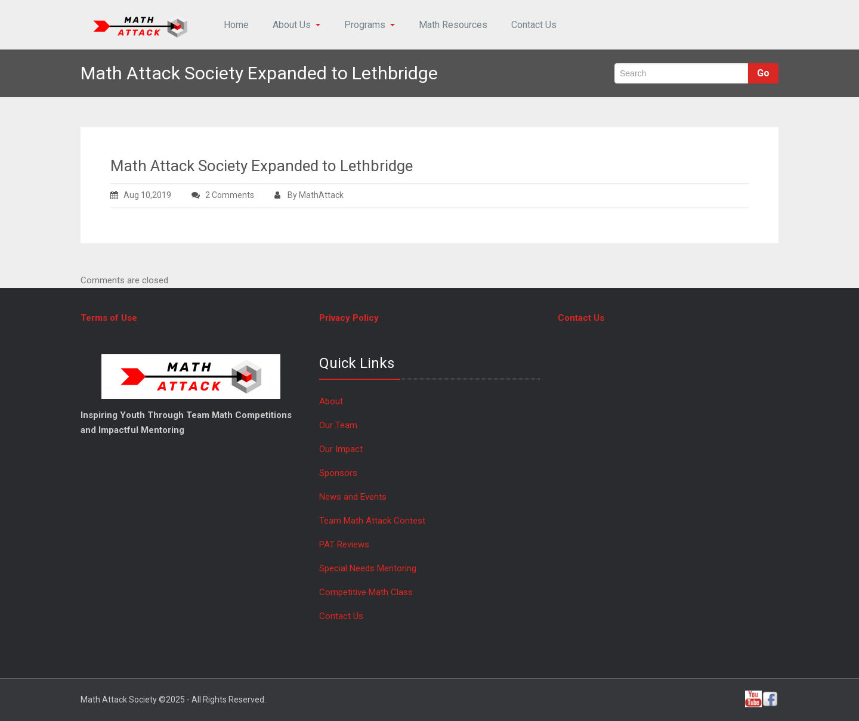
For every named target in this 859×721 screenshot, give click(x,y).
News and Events (353, 496)
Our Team (338, 425)
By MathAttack (309, 195)
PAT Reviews (344, 544)
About (331, 401)
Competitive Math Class (367, 592)
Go (763, 73)
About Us (296, 24)
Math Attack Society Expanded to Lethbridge (261, 166)
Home (236, 24)
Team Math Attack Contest (372, 520)
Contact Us (534, 24)
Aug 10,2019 (140, 195)
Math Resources (453, 24)
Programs (369, 24)
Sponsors (338, 473)
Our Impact (341, 449)
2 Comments (238, 195)
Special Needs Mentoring (367, 568)
